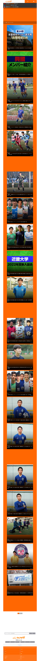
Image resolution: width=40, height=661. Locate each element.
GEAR (5, 651)
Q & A (5, 653)
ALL (5, 649)
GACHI (21, 649)
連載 (21, 653)
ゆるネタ (22, 651)
